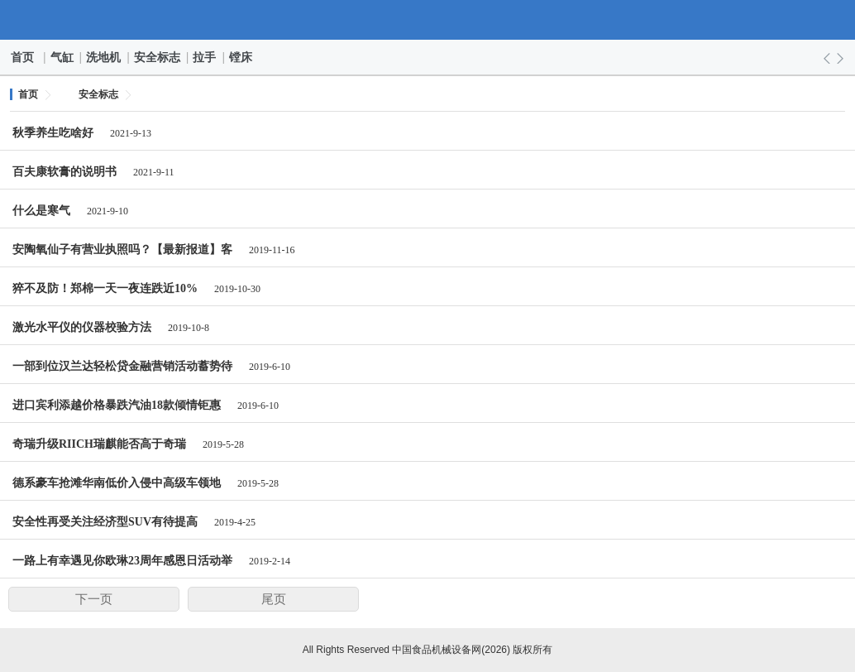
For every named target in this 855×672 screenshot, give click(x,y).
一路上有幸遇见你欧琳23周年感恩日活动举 (122, 560)
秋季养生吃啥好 (52, 133)
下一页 (93, 599)
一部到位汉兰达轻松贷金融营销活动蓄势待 (122, 366)
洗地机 (104, 57)
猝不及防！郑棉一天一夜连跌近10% (105, 288)
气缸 (63, 57)
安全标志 (158, 57)
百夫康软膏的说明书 (64, 172)
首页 (23, 57)
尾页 (273, 599)
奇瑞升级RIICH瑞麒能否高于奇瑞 (99, 444)
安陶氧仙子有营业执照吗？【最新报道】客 (122, 249)
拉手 (205, 57)
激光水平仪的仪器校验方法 (81, 327)
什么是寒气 (41, 210)
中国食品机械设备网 (428, 20)
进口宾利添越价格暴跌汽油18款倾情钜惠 (116, 405)
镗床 (241, 57)
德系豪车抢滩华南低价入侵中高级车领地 (116, 483)
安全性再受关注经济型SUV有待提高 (105, 522)
